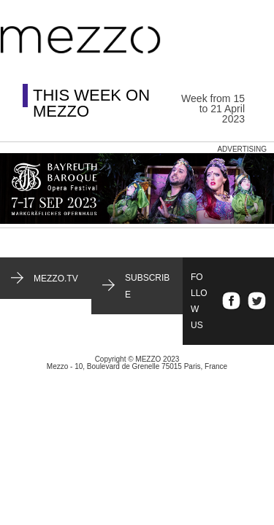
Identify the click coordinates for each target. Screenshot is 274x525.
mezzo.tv (56, 278)
